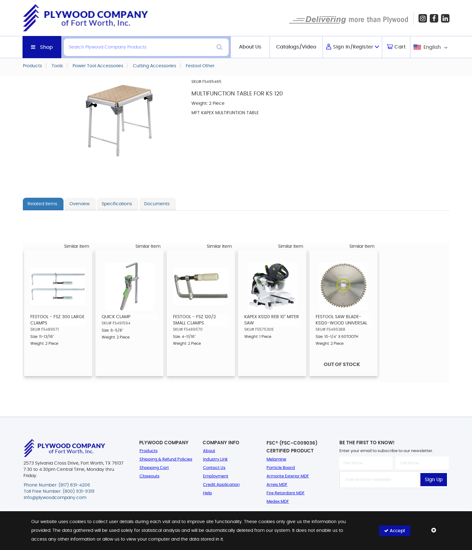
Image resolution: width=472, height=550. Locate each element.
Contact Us (214, 468)
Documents (157, 204)
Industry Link (215, 459)
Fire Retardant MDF (285, 493)
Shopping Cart (154, 468)
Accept (394, 530)
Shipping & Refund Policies (166, 459)
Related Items (42, 204)
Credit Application (221, 485)
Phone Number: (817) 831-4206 (57, 485)
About (209, 451)
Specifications (117, 204)
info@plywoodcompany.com (55, 498)
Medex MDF (277, 502)
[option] (58, 313)
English (432, 47)
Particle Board (280, 468)
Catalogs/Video (296, 46)
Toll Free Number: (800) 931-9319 (59, 491)
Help (207, 493)
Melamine (276, 459)
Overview (79, 204)
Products (149, 451)
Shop (46, 47)
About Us (250, 46)
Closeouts (150, 476)
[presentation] (394, 502)
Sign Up (434, 479)
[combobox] (429, 47)
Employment (215, 476)
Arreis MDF (276, 485)
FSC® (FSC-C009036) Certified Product (291, 447)
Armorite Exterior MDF (287, 476)
